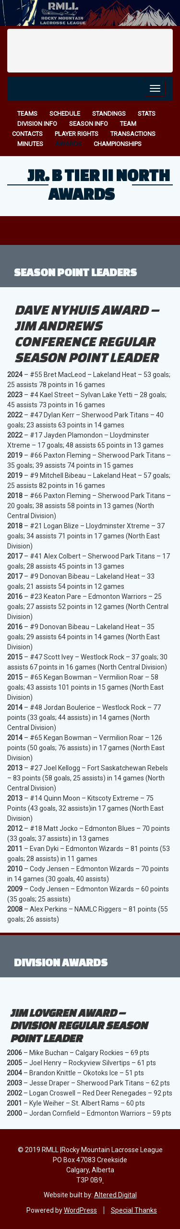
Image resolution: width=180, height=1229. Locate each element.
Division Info (37, 123)
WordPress (80, 1210)
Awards (68, 143)
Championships (118, 143)
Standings (109, 113)
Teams (27, 113)
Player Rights (76, 133)
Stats (147, 113)
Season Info (88, 123)
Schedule (64, 113)
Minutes (30, 143)
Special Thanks (134, 1210)
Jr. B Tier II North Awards (98, 184)
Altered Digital (115, 1195)
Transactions (133, 133)
